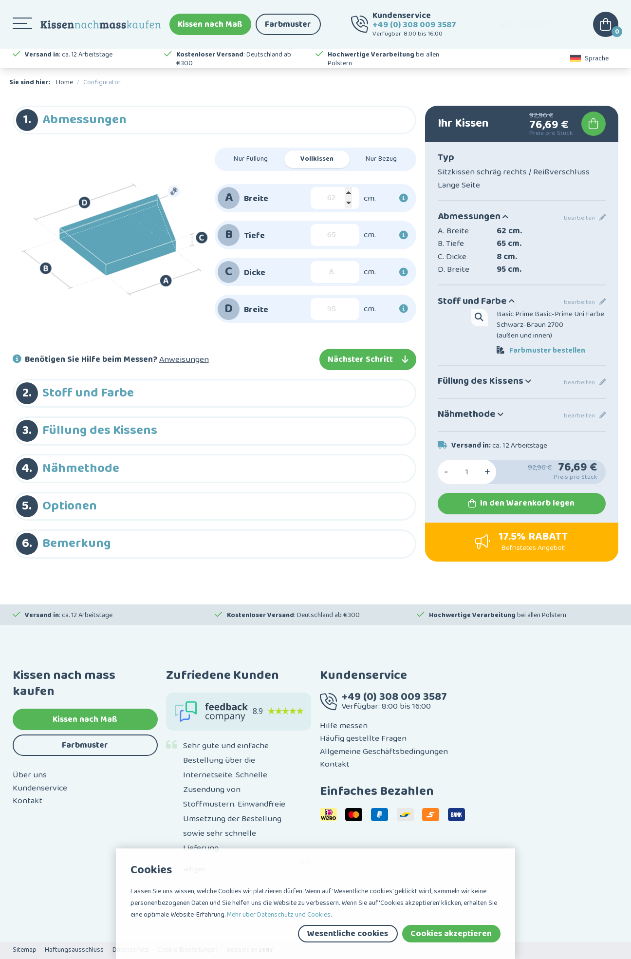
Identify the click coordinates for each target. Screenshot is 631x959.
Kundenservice (40, 788)
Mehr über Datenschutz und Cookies (279, 914)
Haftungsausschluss (74, 949)
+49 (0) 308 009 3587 (414, 25)
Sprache (589, 58)
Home (64, 82)
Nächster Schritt (368, 359)
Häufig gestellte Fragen (363, 738)
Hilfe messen (344, 726)
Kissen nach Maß (210, 24)
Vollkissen (317, 158)
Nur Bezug (381, 158)
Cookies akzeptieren (451, 933)
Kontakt (27, 801)
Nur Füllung (251, 158)
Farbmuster (288, 24)
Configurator (102, 82)
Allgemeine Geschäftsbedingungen (384, 751)
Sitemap (25, 949)
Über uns (30, 775)
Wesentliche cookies (347, 933)
